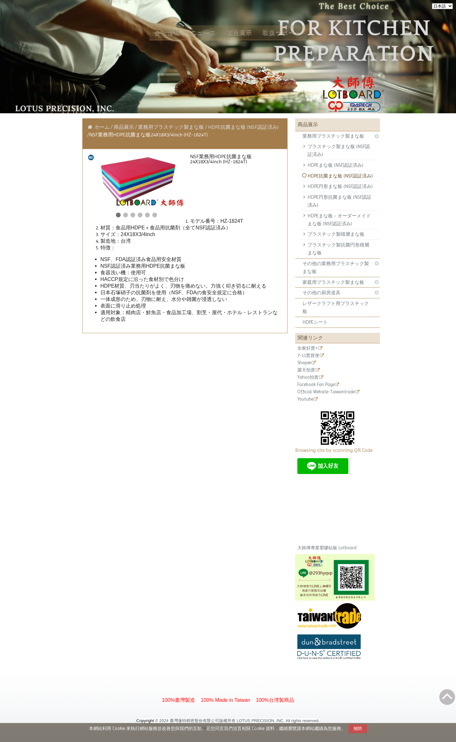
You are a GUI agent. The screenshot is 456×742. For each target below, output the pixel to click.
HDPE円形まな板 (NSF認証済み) (340, 186)
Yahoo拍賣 (308, 377)
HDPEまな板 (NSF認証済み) (335, 165)
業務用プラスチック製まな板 (333, 136)
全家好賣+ (307, 348)
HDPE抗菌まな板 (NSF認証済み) (340, 176)
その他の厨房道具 (321, 293)
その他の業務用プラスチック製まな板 (335, 267)
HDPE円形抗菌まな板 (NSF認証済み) (339, 201)
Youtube (305, 399)
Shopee (304, 362)
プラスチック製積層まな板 (335, 234)
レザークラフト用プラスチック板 (335, 307)
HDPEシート (315, 322)
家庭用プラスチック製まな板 (333, 282)
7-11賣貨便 (308, 355)
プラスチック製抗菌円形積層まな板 (338, 249)
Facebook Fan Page (315, 384)
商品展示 (124, 127)
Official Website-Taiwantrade (326, 392)
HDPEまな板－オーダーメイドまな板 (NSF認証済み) (339, 220)
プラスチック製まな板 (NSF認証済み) (338, 150)
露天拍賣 (306, 370)
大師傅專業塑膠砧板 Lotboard (327, 547)
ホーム (102, 127)
